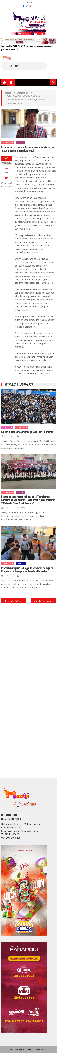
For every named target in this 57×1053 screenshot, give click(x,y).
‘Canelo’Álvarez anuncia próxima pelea (45, 601)
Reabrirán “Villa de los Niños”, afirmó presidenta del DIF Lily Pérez (15, 601)
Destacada (8, 143)
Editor (22, 436)
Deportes (7, 427)
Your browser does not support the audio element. (24, 66)
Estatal (21, 563)
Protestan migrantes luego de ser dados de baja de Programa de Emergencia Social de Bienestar (27, 570)
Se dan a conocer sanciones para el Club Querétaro (27, 432)
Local (21, 143)
